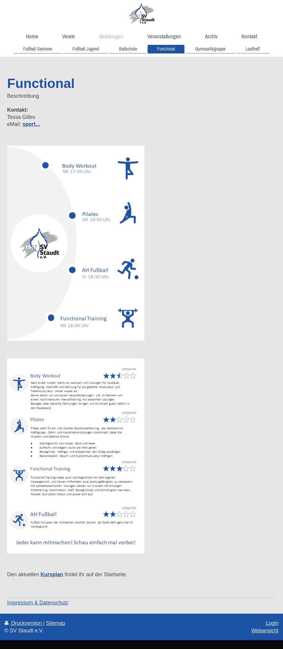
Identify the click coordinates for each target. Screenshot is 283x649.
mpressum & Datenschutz (38, 603)
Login (272, 623)
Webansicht (265, 631)
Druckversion (23, 623)
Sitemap (55, 623)
